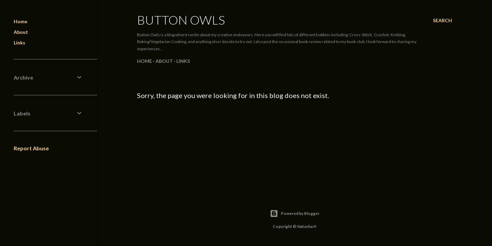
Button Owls (181, 19)
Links (183, 61)
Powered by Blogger (294, 213)
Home (144, 61)
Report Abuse (31, 148)
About (164, 61)
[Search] (442, 20)
